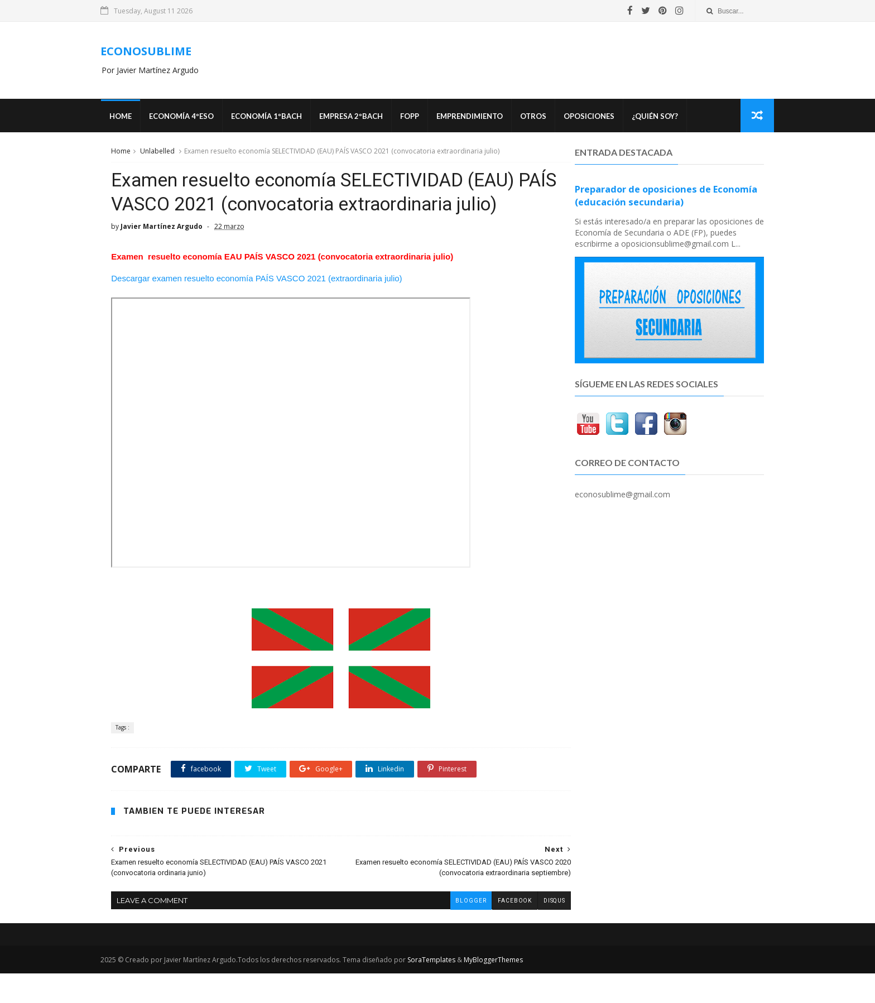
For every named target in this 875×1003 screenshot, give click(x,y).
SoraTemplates (442, 989)
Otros (543, 117)
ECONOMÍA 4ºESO (191, 117)
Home (130, 117)
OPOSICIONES (599, 117)
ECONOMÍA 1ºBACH (276, 117)
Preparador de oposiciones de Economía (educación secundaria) (666, 197)
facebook (490, 930)
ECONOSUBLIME (156, 51)
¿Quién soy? (665, 117)
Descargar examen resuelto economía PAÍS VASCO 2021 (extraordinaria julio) (256, 308)
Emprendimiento (479, 117)
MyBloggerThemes (503, 989)
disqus (529, 930)
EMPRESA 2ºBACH (361, 117)
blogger (445, 930)
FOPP (419, 117)
